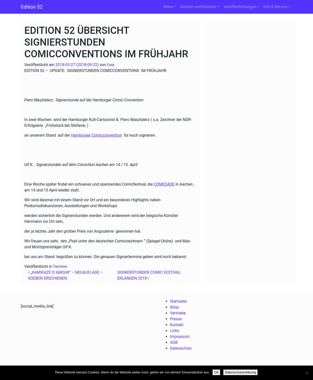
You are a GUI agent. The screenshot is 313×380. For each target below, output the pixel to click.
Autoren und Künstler (198, 6)
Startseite (178, 301)
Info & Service (275, 6)
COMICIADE (164, 184)
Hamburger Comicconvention (96, 135)
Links (174, 330)
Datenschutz (181, 348)
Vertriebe (178, 313)
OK (216, 372)
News (168, 6)
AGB (174, 342)
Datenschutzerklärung (240, 372)
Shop (174, 307)
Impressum (180, 336)
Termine (60, 266)
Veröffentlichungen (240, 6)
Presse (176, 319)
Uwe (110, 64)
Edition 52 (32, 7)
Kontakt (176, 324)
